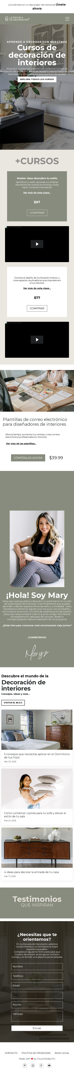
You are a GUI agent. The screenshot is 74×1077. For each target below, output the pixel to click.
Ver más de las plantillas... (20, 443)
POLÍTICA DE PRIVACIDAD (36, 1053)
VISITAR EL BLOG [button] (13, 702)
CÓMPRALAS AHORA (28, 457)
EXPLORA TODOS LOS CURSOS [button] (37, 79)
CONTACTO (11, 1053)
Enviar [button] (37, 1028)
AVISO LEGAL (62, 1053)
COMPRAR (37, 212)
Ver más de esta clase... (37, 192)
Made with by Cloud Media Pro (37, 1059)
